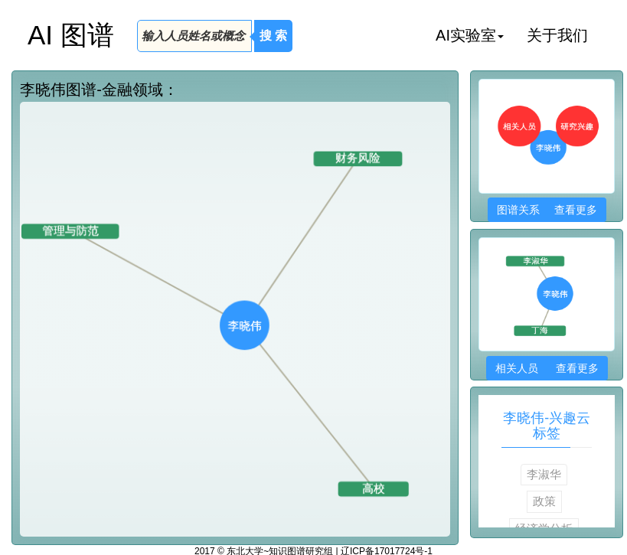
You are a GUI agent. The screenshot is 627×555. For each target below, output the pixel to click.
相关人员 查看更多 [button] (547, 368)
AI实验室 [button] (470, 35)
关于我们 (557, 35)
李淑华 (544, 474)
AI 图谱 (71, 35)
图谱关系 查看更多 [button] (547, 210)
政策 (544, 501)
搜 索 (273, 35)
